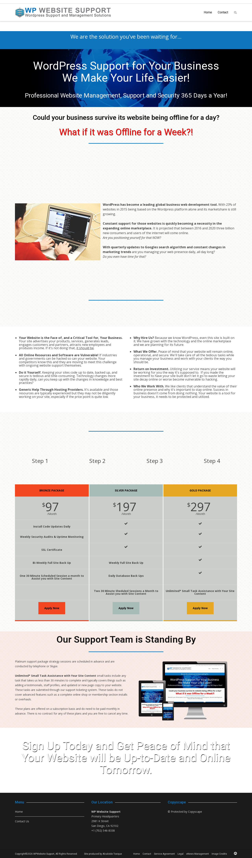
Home (208, 12)
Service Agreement (164, 854)
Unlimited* (22, 675)
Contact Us (22, 821)
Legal (180, 854)
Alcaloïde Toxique (112, 853)
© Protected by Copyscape (185, 811)
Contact (223, 12)
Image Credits (219, 854)
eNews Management (197, 854)
